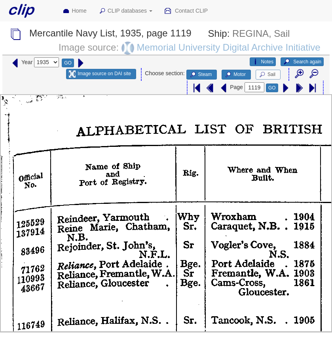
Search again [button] (302, 61)
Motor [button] (235, 74)
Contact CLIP (186, 11)
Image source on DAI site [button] (100, 74)
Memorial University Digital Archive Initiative (228, 47)
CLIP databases (125, 11)
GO (68, 63)
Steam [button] (200, 74)
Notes (262, 61)
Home (74, 11)
